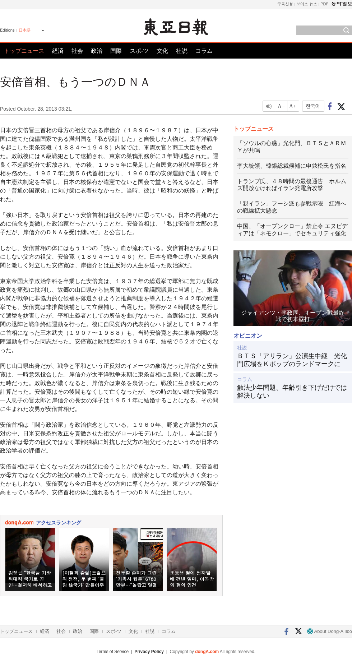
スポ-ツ (139, 51)
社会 (77, 51)
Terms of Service (113, 651)
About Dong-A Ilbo (329, 631)
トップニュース (24, 51)
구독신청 (285, 3)
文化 (162, 51)
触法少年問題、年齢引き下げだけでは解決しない (292, 391)
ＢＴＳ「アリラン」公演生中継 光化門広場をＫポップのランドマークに (292, 359)
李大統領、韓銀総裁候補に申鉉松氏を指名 (291, 166)
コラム (204, 51)
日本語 (25, 30)
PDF (324, 3)
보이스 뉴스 (307, 3)
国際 (116, 51)
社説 (181, 51)
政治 (96, 51)
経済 (58, 51)
